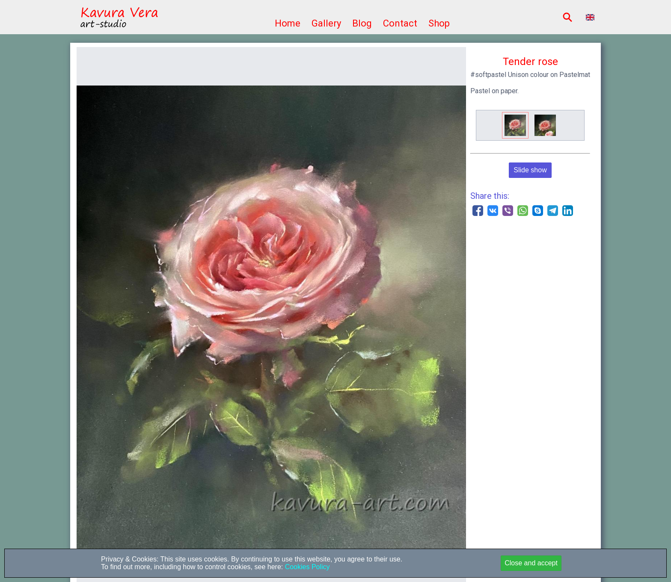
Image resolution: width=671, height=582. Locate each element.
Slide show (530, 170)
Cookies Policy (306, 566)
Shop (439, 23)
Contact (400, 23)
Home (287, 23)
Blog (362, 23)
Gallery (326, 23)
